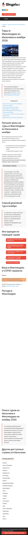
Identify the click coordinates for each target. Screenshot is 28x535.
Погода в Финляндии (8, 112)
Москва (5, 462)
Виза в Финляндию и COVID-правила (12, 110)
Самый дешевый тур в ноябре (10, 107)
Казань (4, 480)
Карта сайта (10, 530)
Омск (4, 490)
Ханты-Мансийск (7, 508)
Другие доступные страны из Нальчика (13, 117)
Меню (6, 18)
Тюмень (5, 503)
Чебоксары (6, 511)
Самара (5, 496)
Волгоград (5, 475)
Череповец (6, 513)
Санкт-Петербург (7, 465)
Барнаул (5, 470)
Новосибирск (6, 488)
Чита (4, 516)
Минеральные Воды (8, 483)
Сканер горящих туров (9, 14)
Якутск (4, 518)
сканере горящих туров (12, 286)
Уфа (4, 506)
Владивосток (6, 473)
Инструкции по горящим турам (10, 109)
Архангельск (6, 468)
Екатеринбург (6, 478)
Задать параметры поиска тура (14, 533)
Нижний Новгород (7, 485)
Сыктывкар (6, 501)
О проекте (4, 530)
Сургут (4, 498)
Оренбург (5, 493)
